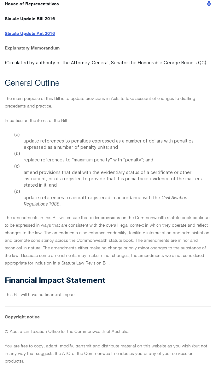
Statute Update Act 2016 (30, 34)
